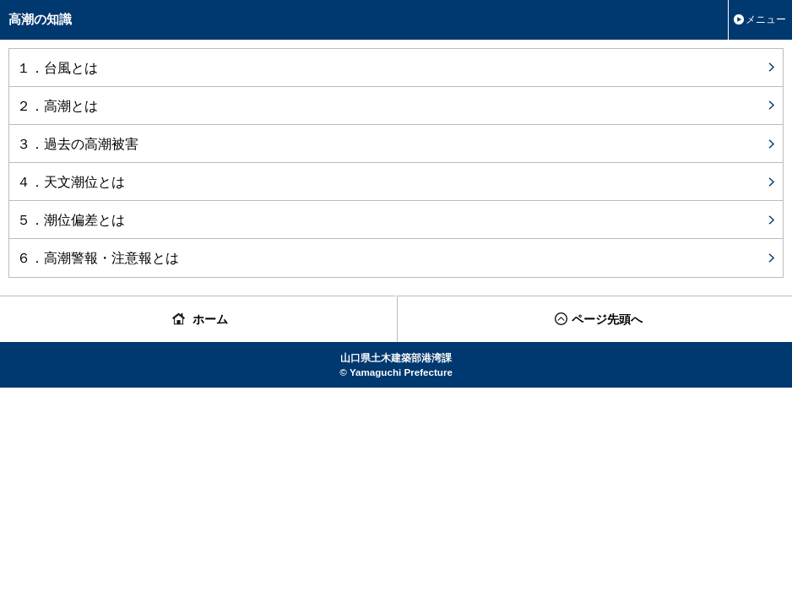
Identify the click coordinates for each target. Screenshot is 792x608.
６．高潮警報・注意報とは (98, 257)
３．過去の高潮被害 (77, 143)
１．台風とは (57, 67)
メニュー (766, 19)
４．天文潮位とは (71, 181)
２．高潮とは (57, 105)
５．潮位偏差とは (71, 219)
